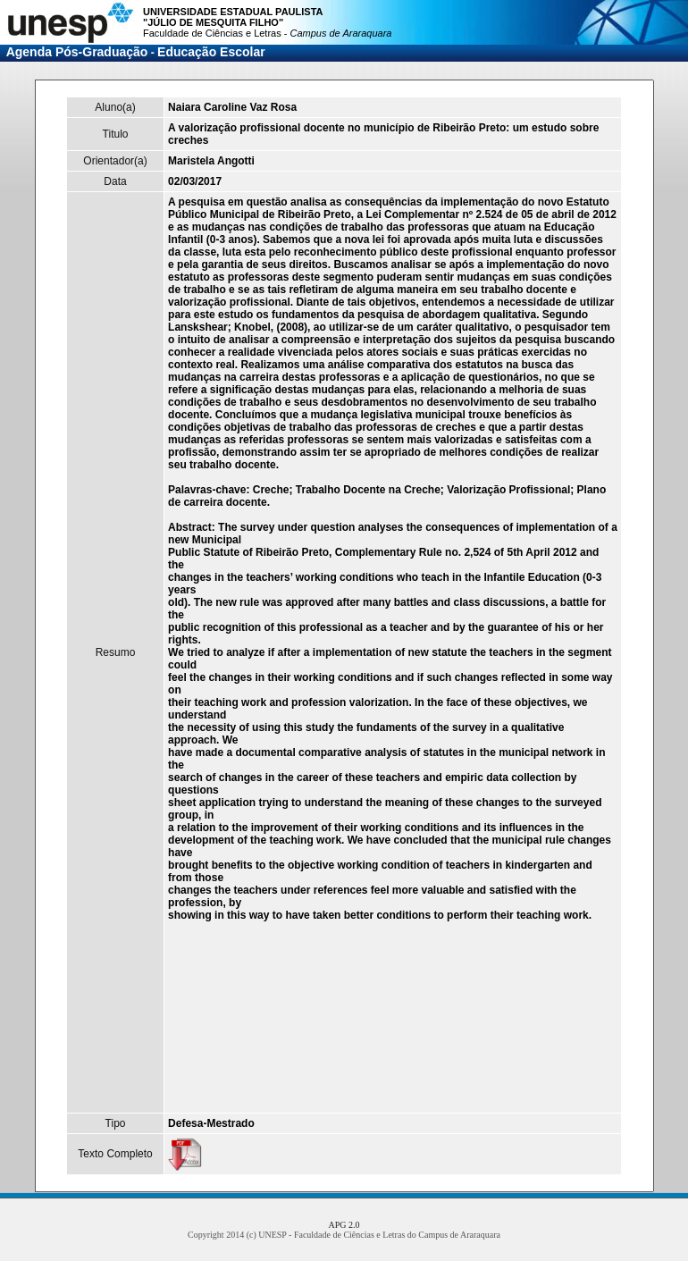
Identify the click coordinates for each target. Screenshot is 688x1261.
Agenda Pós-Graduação (77, 52)
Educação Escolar (211, 52)
